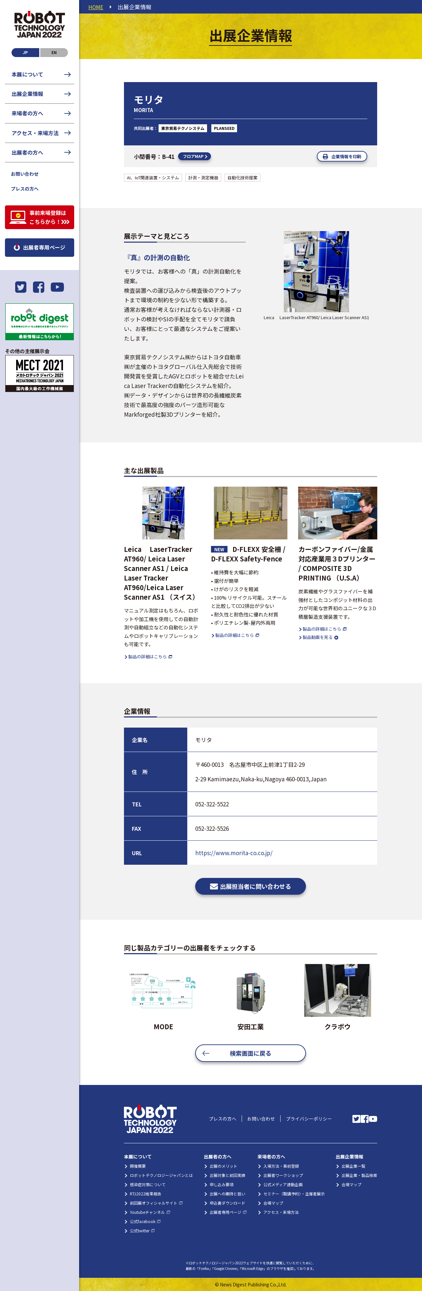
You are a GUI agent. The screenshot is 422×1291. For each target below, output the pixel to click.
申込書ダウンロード (227, 1203)
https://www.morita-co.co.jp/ (234, 853)
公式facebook (142, 1221)
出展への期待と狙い (227, 1193)
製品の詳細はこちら (147, 656)
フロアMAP (193, 156)
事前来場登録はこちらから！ (47, 217)
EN (54, 52)
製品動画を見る (318, 637)
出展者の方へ (27, 152)
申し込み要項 (221, 1184)
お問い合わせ (25, 173)
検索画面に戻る (250, 1053)
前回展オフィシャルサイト (153, 1203)
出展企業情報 (27, 94)
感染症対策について (148, 1184)
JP (25, 52)
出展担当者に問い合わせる (255, 886)
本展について (27, 74)
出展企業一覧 (353, 1166)
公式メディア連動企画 (283, 1184)
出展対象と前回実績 (227, 1175)
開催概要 (138, 1166)
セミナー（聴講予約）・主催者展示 (294, 1193)
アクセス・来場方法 (35, 133)
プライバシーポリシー (308, 1119)
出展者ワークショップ (283, 1175)
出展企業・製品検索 (359, 1175)
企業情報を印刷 (346, 156)
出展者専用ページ (44, 247)
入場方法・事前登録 (281, 1166)
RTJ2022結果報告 (145, 1193)
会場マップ (273, 1203)
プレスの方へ (25, 188)
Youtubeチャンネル (147, 1212)
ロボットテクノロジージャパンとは (161, 1175)
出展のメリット (223, 1166)
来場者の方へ (27, 113)
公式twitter (139, 1230)
